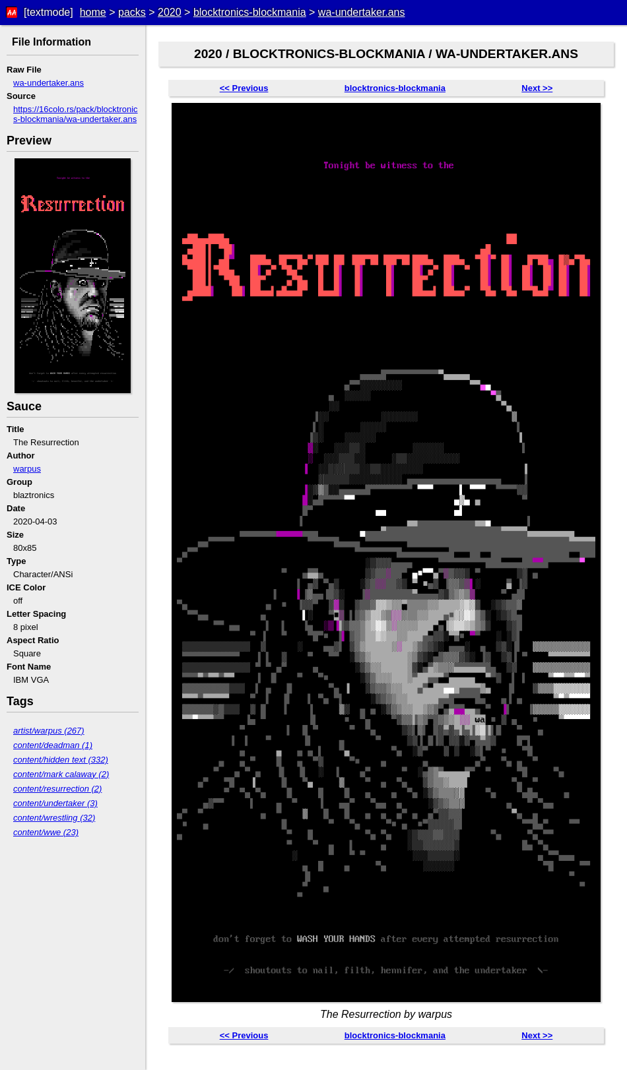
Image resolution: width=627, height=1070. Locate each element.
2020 (170, 12)
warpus (27, 469)
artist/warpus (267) (48, 731)
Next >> (536, 88)
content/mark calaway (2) (61, 774)
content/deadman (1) (52, 745)
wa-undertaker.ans (361, 12)
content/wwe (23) (46, 832)
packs (132, 12)
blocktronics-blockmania (249, 12)
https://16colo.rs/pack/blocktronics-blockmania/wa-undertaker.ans (75, 114)
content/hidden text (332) (60, 760)
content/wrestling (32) (54, 818)
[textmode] (48, 12)
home (93, 12)
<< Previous (244, 88)
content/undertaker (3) (55, 803)
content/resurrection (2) (57, 789)
